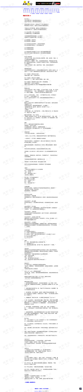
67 (50, 8)
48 (50, 9)
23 (25, 12)
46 (54, 9)
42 (25, 10)
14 (43, 12)
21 (29, 12)
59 (29, 9)
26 (56, 10)
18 (35, 12)
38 (33, 10)
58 (31, 9)
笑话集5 (33, 13)
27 (54, 10)
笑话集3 (42, 13)
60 (27, 9)
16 (39, 12)
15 (41, 12)
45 (56, 9)
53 (41, 9)
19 (33, 12)
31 (46, 10)
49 (48, 9)
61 (25, 9)
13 (45, 12)
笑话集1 (50, 13)
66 (52, 8)
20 (31, 12)
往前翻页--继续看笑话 (30, 382)
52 (43, 9)
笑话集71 (32, 8)
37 (35, 10)
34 (41, 10)
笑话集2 (46, 13)
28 (52, 10)
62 (23, 9)
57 (33, 9)
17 (37, 12)
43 (23, 10)
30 (48, 10)
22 (27, 12)
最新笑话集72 (27, 8)
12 (47, 12)
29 (50, 10)
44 (58, 9)
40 (29, 10)
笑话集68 (47, 8)
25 (58, 10)
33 (43, 10)
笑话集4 (37, 13)
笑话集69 (42, 8)
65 (54, 8)
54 (39, 9)
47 (52, 9)
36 (37, 10)
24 (23, 12)
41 (27, 10)
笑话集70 (37, 8)
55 (37, 9)
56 (35, 9)
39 (31, 10)
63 (57, 8)
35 (39, 10)
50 (46, 9)
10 (50, 12)
